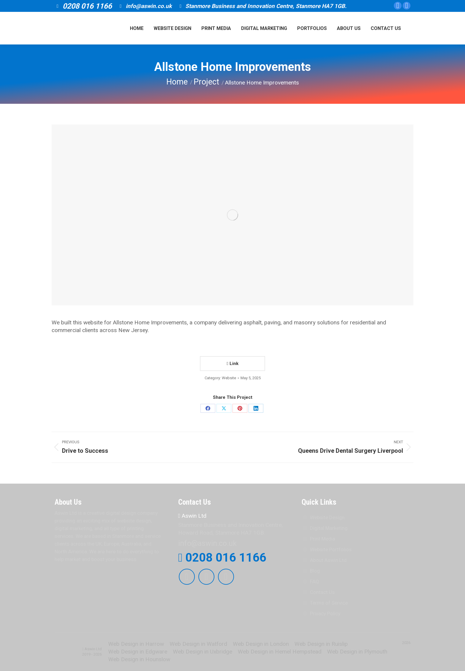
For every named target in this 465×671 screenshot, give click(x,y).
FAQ (314, 581)
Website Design (327, 517)
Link (232, 363)
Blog (315, 571)
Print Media (322, 539)
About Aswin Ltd (328, 560)
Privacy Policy (325, 613)
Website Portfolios (331, 549)
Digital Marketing (329, 528)
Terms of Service (329, 603)
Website (229, 378)
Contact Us (322, 592)
